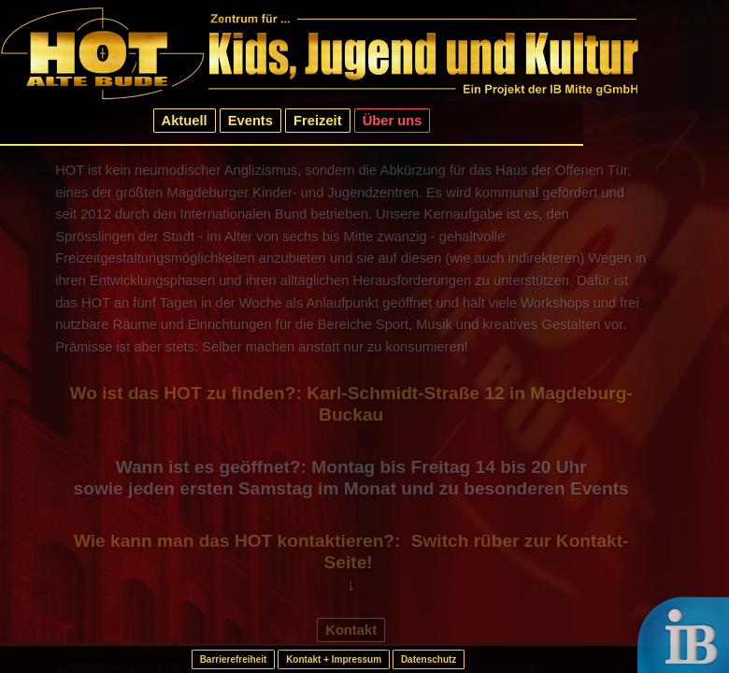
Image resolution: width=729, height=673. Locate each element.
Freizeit (317, 120)
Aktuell (184, 120)
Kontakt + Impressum (333, 659)
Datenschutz (428, 659)
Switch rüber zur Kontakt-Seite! (476, 552)
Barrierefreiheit (233, 659)
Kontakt (351, 630)
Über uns (392, 120)
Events (250, 120)
